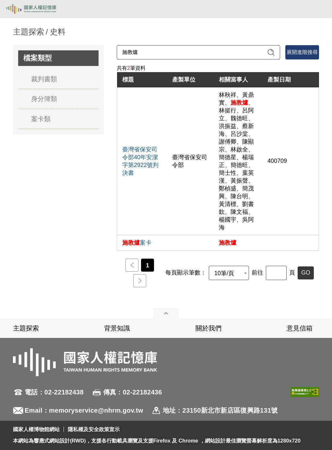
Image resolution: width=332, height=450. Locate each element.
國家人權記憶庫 (38, 9)
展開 (166, 313)
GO (305, 272)
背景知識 (117, 328)
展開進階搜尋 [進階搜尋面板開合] (302, 52)
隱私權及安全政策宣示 (94, 429)
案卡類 (41, 118)
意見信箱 (300, 328)
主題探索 (26, 328)
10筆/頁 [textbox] (224, 273)
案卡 (136, 242)
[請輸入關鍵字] (198, 52)
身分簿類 (44, 98)
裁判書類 (44, 79)
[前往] (276, 273)
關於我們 (208, 328)
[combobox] (229, 273)
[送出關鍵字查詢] (271, 52)
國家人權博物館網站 (36, 429)
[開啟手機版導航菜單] (320, 9)
